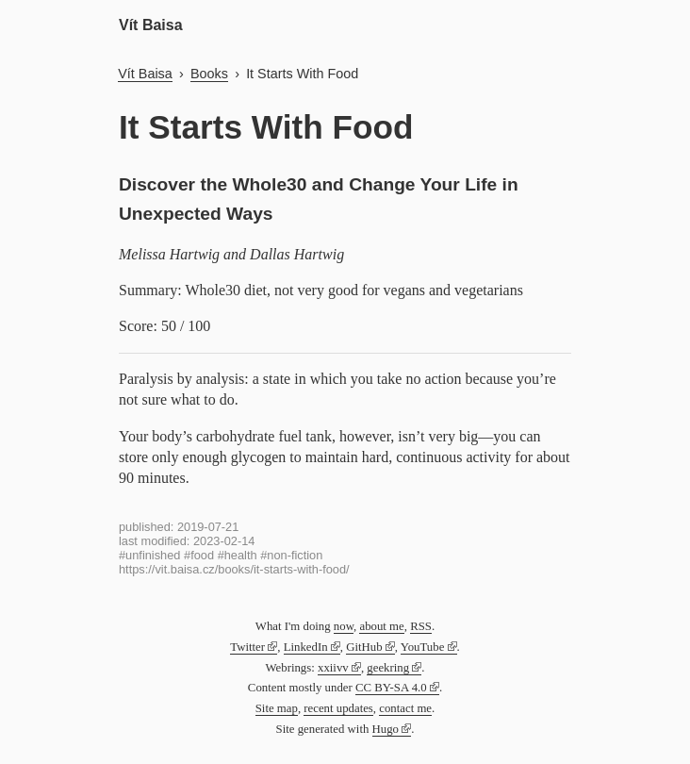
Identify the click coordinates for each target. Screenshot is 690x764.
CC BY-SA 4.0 (391, 687)
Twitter (247, 647)
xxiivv (333, 667)
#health (237, 555)
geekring (388, 667)
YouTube (423, 647)
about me (381, 626)
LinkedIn (306, 647)
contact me (405, 708)
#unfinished (149, 555)
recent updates (338, 708)
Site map (276, 708)
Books (209, 73)
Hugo (385, 729)
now (343, 626)
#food (199, 555)
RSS (421, 626)
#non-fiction (291, 555)
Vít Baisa (151, 25)
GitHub (364, 647)
